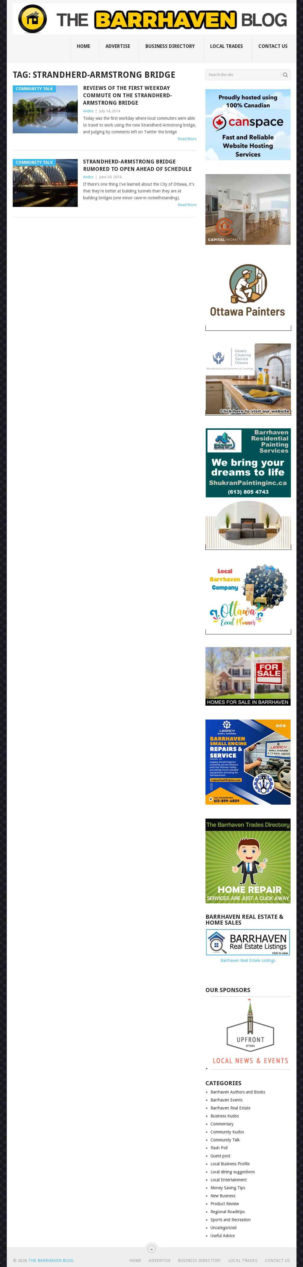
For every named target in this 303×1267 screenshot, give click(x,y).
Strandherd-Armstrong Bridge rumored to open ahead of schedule (137, 165)
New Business (222, 1195)
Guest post (220, 1155)
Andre (88, 111)
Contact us (273, 46)
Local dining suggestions (232, 1171)
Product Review (224, 1203)
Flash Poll (219, 1148)
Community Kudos (227, 1132)
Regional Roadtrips (227, 1211)
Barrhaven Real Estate (230, 1108)
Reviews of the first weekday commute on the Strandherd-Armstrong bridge (127, 95)
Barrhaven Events (226, 1100)
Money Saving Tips (227, 1187)
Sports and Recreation (230, 1219)
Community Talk (225, 1140)
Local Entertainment (228, 1179)
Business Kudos (224, 1116)
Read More (187, 139)
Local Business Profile (229, 1163)
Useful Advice (222, 1235)
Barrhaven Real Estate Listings (248, 960)
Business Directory (170, 46)
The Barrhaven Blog (50, 1260)
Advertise (118, 46)
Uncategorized (223, 1227)
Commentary (222, 1124)
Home (83, 46)
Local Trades (226, 46)
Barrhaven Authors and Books (237, 1092)
